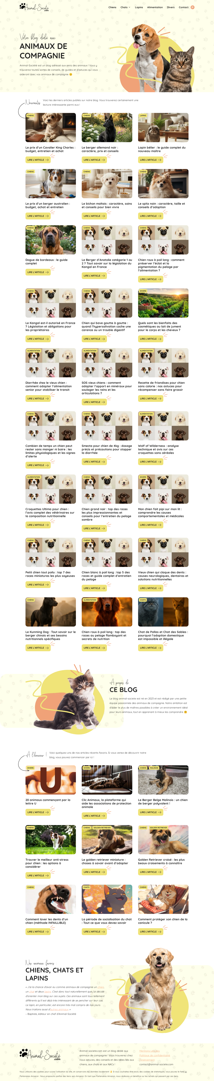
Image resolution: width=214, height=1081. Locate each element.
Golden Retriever (102, 828)
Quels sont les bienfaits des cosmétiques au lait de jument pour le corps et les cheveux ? (159, 326)
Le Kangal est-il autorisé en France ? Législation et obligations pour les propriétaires (50, 326)
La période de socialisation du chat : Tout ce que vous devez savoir (107, 921)
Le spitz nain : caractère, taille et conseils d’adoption (161, 205)
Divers (171, 7)
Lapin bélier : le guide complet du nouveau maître (162, 149)
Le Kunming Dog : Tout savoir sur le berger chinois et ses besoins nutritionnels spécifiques (50, 635)
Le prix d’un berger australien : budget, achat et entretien (47, 205)
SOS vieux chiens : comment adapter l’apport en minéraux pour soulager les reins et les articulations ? (107, 388)
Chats (127, 7)
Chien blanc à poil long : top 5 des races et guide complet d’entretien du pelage (106, 575)
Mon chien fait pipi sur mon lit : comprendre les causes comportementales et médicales (161, 512)
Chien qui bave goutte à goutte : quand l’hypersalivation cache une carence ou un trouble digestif (106, 326)
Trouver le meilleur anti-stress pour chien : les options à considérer (46, 863)
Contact (184, 7)
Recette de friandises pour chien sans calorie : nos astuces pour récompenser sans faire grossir (161, 386)
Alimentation (155, 7)
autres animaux (59, 1009)
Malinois (154, 768)
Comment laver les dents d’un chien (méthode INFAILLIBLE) (46, 921)
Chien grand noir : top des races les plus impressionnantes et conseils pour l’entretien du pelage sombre (106, 514)
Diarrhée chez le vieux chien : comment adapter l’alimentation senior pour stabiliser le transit (48, 386)
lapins (47, 991)
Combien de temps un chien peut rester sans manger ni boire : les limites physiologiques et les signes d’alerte (50, 451)
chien (100, 987)
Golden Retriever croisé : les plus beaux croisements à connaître (161, 861)
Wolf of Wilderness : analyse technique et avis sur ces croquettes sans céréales (158, 449)
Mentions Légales (149, 1050)
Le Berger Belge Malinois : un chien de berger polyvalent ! (163, 801)
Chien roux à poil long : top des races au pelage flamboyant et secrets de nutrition (104, 635)
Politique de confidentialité (154, 1055)
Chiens (112, 7)
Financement (147, 1059)
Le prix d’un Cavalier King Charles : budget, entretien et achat (50, 149)
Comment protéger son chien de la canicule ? (162, 921)
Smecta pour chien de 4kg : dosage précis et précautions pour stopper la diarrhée (107, 449)
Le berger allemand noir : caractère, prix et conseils (100, 149)
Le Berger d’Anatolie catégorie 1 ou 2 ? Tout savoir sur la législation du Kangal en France (107, 263)
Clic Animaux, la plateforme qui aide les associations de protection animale (106, 803)
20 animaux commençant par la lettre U (47, 801)
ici (186, 1071)
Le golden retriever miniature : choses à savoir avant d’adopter (105, 861)
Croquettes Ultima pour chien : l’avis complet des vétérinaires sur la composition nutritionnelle (49, 512)
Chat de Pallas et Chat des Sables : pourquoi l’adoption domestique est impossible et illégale (163, 635)
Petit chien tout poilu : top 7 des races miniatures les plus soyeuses (50, 574)
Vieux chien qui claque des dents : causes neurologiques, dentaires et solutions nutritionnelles (163, 575)
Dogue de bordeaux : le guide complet (46, 261)
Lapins (139, 7)
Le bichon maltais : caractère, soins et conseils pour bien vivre (107, 205)
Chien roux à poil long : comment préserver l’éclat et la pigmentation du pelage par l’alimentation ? (161, 265)
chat (31, 991)
